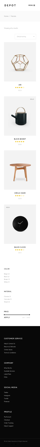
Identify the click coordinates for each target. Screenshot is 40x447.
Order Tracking (8, 423)
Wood (6, 302)
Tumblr (6, 398)
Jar (20, 85)
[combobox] (25, 36)
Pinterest (6, 401)
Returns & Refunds (10, 347)
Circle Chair (20, 193)
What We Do (8, 368)
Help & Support (8, 426)
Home (6, 16)
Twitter (6, 392)
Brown (6, 279)
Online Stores (8, 350)
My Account (7, 417)
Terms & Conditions (10, 353)
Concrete (7, 299)
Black (5, 276)
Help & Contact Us (9, 343)
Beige (5, 274)
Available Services (9, 371)
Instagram (7, 395)
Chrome (6, 296)
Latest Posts (7, 374)
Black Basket (20, 139)
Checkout (7, 420)
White (6, 282)
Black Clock (20, 247)
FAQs (5, 377)
